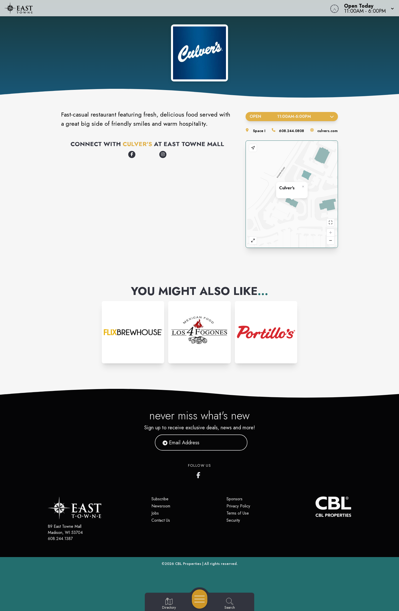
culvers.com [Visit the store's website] (327, 130)
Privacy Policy (238, 506)
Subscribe (159, 499)
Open (292, 116)
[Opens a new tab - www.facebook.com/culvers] (131, 154)
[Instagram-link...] (133, 332)
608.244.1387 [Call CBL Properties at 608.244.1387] (60, 539)
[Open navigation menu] (199, 599)
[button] (367, 8)
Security (233, 520)
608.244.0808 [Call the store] (291, 130)
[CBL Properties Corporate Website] (315, 506)
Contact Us (160, 520)
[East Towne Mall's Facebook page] (199, 474)
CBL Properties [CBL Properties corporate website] (188, 563)
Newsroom (160, 506)
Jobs (155, 513)
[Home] (150, 8)
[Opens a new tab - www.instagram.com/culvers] (162, 154)
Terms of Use (237, 513)
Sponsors (234, 499)
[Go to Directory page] (169, 604)
